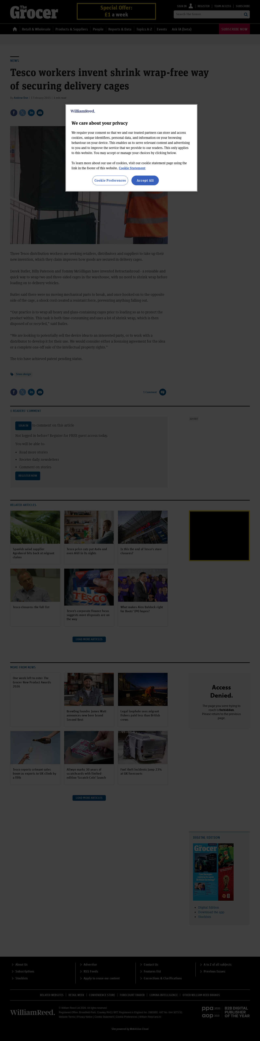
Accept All (145, 180)
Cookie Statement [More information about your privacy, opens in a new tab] (132, 168)
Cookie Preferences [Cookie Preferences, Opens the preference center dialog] (110, 180)
